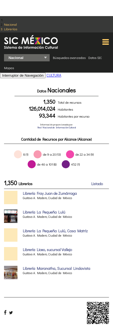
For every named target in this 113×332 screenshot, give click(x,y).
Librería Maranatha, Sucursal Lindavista (56, 268)
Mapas (9, 68)
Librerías (10, 29)
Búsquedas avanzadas (69, 57)
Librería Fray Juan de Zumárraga (50, 193)
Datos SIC (95, 57)
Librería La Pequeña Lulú (44, 212)
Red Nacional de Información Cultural (56, 127)
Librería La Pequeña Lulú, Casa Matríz (55, 230)
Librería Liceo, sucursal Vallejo (47, 249)
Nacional (10, 24)
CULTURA (53, 75)
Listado (97, 183)
